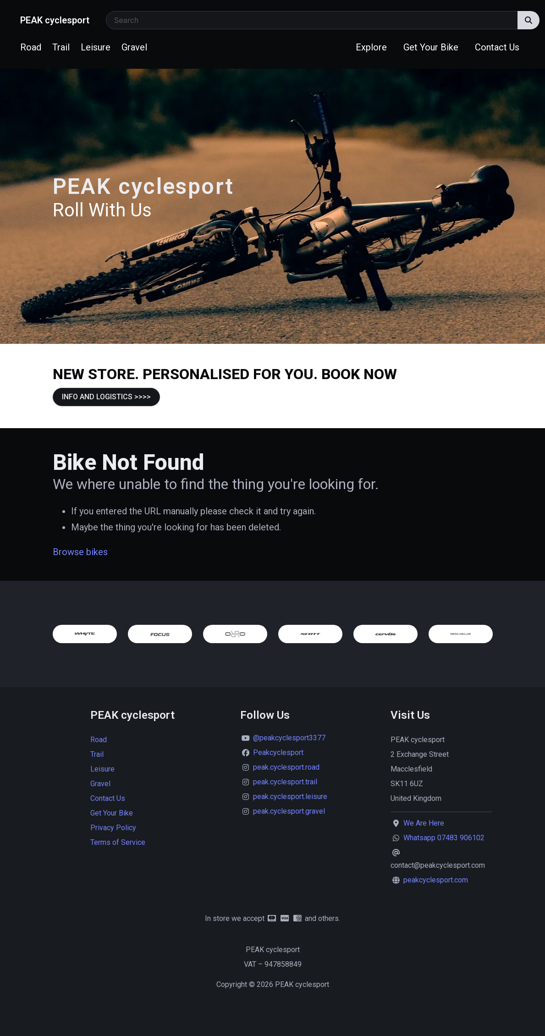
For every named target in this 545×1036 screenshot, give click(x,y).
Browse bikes (80, 551)
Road (30, 47)
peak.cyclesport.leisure (290, 796)
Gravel (134, 47)
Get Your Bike (430, 47)
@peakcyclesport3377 (289, 737)
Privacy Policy (113, 827)
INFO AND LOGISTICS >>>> (106, 396)
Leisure (95, 47)
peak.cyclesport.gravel (289, 811)
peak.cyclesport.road (286, 767)
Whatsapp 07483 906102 (443, 837)
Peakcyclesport (278, 752)
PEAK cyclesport (54, 20)
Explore (371, 47)
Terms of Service (117, 842)
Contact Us (497, 47)
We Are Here (423, 823)
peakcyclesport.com (435, 880)
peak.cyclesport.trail (285, 781)
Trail (61, 47)
